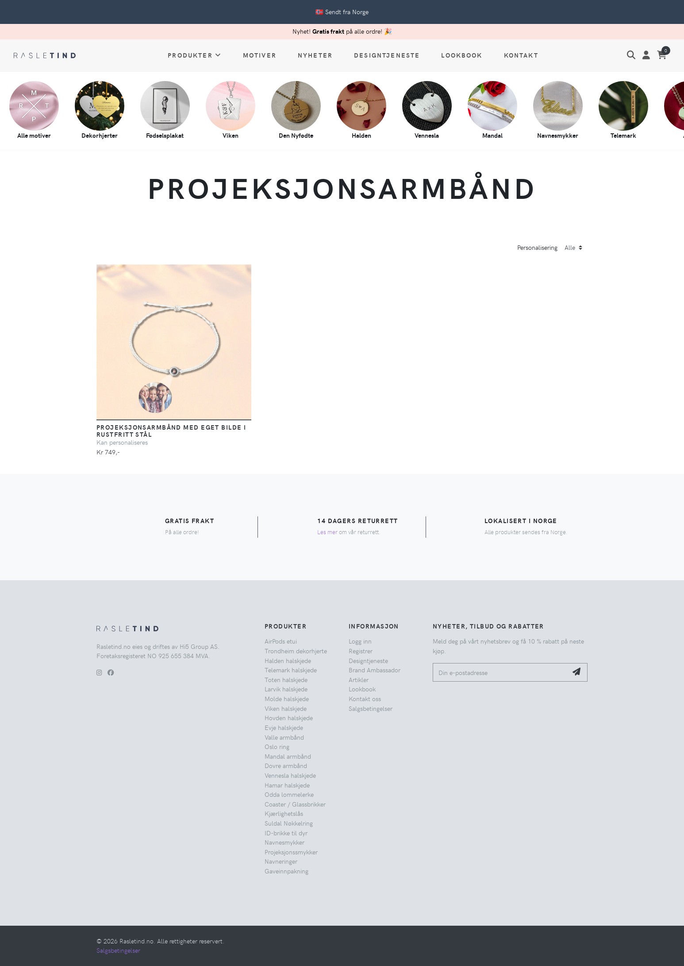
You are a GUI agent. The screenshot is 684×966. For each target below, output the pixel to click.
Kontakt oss (365, 698)
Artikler (359, 679)
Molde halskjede (287, 698)
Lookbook (461, 54)
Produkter (195, 54)
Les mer (327, 531)
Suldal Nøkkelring (289, 823)
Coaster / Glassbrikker (295, 803)
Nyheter (315, 54)
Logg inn (360, 640)
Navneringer (281, 861)
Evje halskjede (284, 727)
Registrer (361, 650)
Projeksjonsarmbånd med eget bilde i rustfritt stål (171, 430)
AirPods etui (281, 640)
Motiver (260, 54)
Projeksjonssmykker (291, 851)
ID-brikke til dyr (286, 832)
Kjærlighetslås (284, 813)
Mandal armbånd (288, 756)
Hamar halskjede (287, 784)
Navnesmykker (284, 842)
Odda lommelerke (289, 794)
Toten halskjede (286, 679)
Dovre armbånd (286, 765)
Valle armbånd (284, 737)
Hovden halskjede (289, 717)
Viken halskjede (286, 708)
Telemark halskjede (291, 669)
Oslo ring (277, 746)
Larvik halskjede (286, 688)
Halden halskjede (288, 660)
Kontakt (521, 54)
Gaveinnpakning (286, 870)
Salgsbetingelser (370, 708)
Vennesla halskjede (290, 775)
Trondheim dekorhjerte (296, 650)
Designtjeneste (387, 54)
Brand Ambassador (374, 669)
